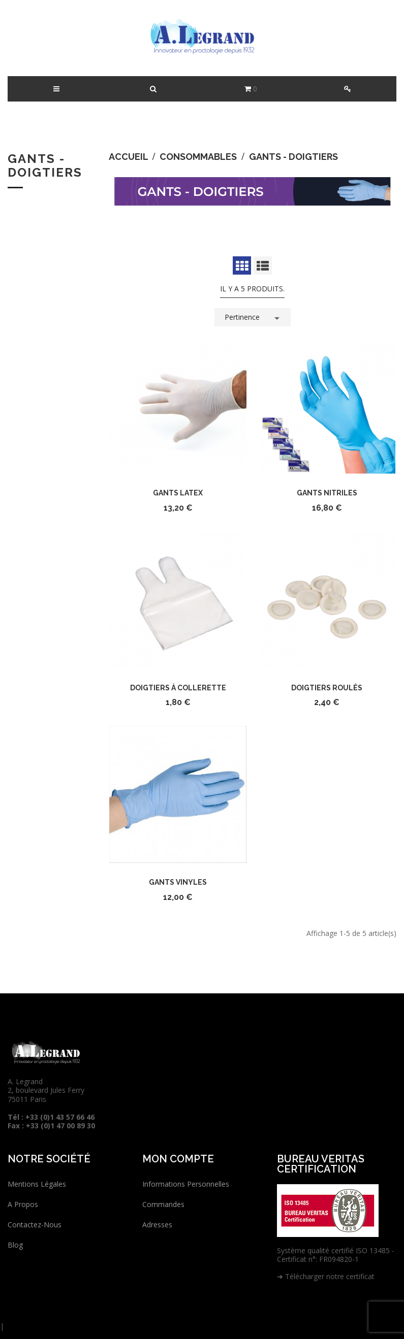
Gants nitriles (327, 493)
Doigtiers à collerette (178, 688)
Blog (15, 1245)
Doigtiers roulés (326, 688)
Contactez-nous (34, 1224)
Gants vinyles (178, 882)
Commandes (163, 1204)
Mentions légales (37, 1184)
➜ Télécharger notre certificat (326, 1276)
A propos (23, 1204)
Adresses (157, 1224)
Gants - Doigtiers (45, 165)
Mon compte (178, 1159)
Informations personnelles (185, 1184)
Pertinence (254, 316)
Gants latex (178, 493)
